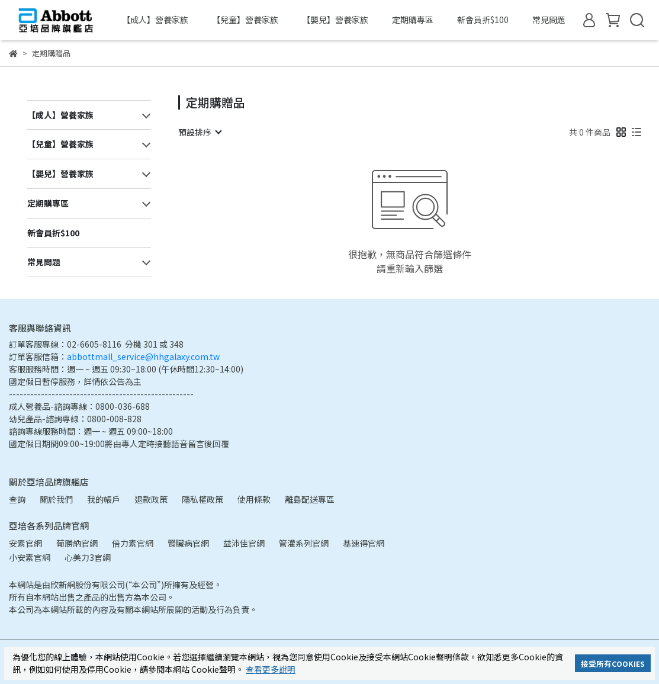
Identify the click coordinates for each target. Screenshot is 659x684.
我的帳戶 (103, 499)
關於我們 (56, 499)
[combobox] (199, 132)
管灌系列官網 (304, 543)
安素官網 (25, 543)
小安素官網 (29, 557)
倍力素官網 (132, 543)
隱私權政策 (202, 499)
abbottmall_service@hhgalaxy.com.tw (143, 356)
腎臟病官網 (188, 543)
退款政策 (151, 499)
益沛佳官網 (244, 543)
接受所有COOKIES (613, 663)
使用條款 (254, 499)
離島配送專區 (310, 499)
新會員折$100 (483, 19)
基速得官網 (363, 543)
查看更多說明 (270, 669)
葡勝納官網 (77, 543)
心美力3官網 (88, 557)
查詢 (17, 499)
